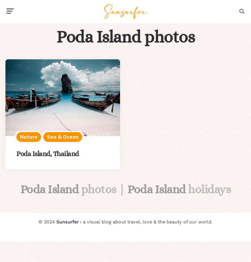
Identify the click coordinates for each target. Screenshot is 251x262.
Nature (28, 137)
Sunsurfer (67, 222)
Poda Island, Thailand (47, 154)
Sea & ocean (63, 137)
